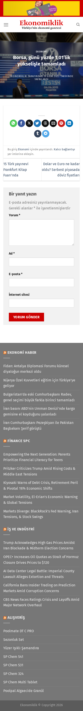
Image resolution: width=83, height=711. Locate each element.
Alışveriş (16, 617)
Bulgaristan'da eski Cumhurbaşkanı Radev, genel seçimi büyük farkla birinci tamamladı (39, 397)
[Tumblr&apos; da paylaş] (37, 133)
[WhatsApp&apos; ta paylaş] (13, 123)
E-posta (15, 274)
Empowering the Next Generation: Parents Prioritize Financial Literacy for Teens (36, 457)
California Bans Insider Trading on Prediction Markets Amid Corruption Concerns (39, 588)
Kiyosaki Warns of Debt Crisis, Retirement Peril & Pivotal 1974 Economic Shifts (40, 486)
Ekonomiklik (18, 76)
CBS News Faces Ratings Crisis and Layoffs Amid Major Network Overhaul (41, 602)
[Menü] (6, 24)
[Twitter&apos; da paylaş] (37, 123)
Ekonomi (41, 51)
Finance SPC (19, 441)
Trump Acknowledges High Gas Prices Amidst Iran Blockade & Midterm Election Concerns (39, 546)
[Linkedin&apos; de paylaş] (69, 123)
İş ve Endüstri (21, 529)
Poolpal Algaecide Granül (23, 691)
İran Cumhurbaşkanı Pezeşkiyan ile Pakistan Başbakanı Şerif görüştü (38, 426)
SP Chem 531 (13, 665)
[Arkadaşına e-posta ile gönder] (53, 123)
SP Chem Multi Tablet (20, 682)
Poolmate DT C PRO (18, 631)
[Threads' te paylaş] (45, 123)
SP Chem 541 (13, 657)
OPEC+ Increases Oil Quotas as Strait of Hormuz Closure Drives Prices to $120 (41, 560)
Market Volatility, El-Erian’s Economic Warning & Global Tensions (40, 500)
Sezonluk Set (13, 640)
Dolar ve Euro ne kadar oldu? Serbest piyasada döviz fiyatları (61, 169)
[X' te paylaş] (29, 123)
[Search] (78, 24)
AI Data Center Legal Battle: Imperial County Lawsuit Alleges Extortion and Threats (38, 574)
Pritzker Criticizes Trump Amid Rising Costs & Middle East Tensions (39, 471)
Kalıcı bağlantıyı (64, 149)
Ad (12, 253)
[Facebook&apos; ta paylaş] (21, 123)
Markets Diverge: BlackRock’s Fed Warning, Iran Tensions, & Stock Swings (40, 514)
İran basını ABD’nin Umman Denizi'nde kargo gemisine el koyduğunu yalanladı (39, 411)
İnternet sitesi (19, 295)
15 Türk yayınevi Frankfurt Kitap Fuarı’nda (16, 169)
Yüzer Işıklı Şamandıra (21, 648)
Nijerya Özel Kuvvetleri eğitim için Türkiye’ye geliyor (39, 383)
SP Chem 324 (13, 674)
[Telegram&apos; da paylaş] (45, 133)
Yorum (14, 215)
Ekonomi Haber (22, 352)
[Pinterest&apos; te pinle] (61, 123)
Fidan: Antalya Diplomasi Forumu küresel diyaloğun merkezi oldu (36, 369)
